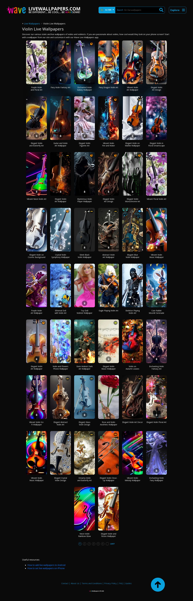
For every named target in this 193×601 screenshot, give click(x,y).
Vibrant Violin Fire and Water (108, 144)
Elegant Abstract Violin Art (60, 423)
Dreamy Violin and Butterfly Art (84, 479)
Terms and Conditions (92, 583)
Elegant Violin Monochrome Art (132, 200)
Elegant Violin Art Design (156, 88)
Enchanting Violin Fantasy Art (156, 367)
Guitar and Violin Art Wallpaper (60, 144)
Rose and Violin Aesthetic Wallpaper (108, 423)
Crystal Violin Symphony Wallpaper (60, 255)
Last (112, 544)
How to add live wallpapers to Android (46, 565)
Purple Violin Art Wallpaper (36, 311)
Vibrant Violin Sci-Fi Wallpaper (36, 423)
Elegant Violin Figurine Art (84, 144)
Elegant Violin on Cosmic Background (36, 255)
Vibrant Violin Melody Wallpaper (132, 479)
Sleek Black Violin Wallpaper (84, 255)
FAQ (121, 583)
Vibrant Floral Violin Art (156, 199)
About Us (75, 583)
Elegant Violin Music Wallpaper (108, 367)
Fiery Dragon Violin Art (108, 87)
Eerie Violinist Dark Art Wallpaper (85, 367)
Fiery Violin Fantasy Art (60, 87)
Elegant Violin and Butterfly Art (36, 144)
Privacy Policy (110, 583)
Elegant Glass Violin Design (84, 423)
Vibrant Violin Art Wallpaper (132, 88)
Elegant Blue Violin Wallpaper (132, 255)
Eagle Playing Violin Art (108, 310)
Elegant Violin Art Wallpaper (60, 200)
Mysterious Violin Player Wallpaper (84, 200)
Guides (128, 583)
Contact (64, 583)
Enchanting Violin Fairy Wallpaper (156, 479)
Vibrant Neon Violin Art (36, 199)
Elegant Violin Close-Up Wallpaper (108, 479)
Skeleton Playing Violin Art (132, 311)
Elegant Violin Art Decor (132, 422)
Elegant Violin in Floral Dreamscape (156, 144)
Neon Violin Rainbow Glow (84, 534)
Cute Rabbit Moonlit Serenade (156, 311)
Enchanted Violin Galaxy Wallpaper (84, 88)
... (107, 544)
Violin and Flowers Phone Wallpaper (60, 367)
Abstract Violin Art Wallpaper (108, 255)
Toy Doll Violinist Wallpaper (84, 311)
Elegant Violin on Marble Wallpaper (132, 144)
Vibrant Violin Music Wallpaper (156, 255)
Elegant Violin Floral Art (156, 422)
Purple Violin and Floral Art (36, 88)
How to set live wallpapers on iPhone (46, 568)
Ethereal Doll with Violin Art (60, 311)
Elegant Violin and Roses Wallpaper (108, 534)
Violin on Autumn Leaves (132, 367)
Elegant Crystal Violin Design (60, 479)
